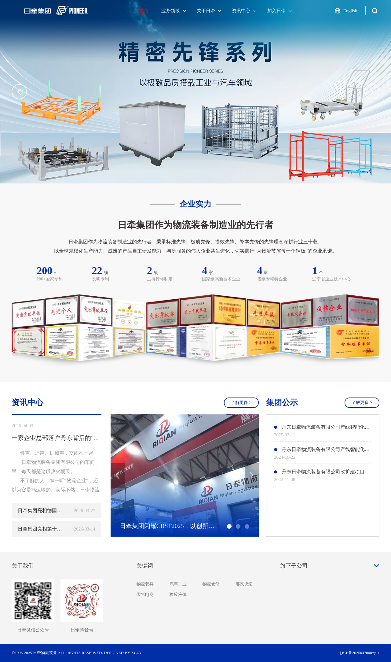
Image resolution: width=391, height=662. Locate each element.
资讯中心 (244, 10)
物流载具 (145, 584)
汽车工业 (178, 584)
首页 (143, 10)
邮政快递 (244, 584)
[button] (371, 91)
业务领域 (173, 10)
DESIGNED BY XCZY (123, 652)
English (350, 10)
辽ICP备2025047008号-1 (358, 652)
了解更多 (241, 402)
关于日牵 (209, 10)
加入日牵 (279, 10)
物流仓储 (211, 584)
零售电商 (145, 594)
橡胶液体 (178, 594)
